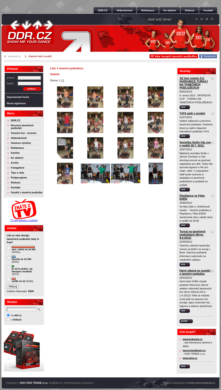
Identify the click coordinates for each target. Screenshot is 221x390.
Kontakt (15, 187)
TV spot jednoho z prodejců (24, 220)
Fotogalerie (17, 167)
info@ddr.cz (55, 382)
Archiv (15, 162)
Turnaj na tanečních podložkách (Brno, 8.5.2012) (192, 234)
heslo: (10, 83)
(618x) (22, 280)
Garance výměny (21, 143)
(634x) (21, 259)
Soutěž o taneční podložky (26, 192)
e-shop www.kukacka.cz (200, 382)
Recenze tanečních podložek (22, 126)
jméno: (11, 77)
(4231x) (24, 249)
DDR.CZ (15, 120)
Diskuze (15, 182)
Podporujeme (19, 177)
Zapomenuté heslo (18, 97)
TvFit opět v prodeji (192, 113)
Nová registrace (16, 103)
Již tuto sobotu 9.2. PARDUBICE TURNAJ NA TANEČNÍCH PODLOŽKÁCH (194, 83)
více (183, 107)
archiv (184, 321)
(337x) (22, 270)
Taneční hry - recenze (24, 133)
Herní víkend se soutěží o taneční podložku (195, 272)
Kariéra (15, 152)
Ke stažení (17, 157)
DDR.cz (30, 32)
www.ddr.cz (14, 56)
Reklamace (17, 148)
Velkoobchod (19, 138)
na (16, 315)
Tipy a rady (17, 172)
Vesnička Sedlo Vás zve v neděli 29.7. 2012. (195, 144)
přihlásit (31, 89)
